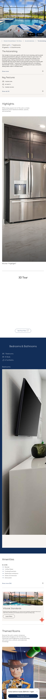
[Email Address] (23, 622)
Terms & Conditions (36, 626)
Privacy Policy (22, 629)
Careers (23, 663)
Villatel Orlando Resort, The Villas (13, 41)
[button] (23, 602)
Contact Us (23, 671)
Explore (7, 543)
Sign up (23, 633)
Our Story (23, 654)
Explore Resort (15, 457)
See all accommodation (12, 493)
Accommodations (29, 41)
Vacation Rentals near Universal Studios (23, 688)
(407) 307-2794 (23, 676)
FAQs (23, 660)
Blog (23, 657)
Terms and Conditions (23, 683)
